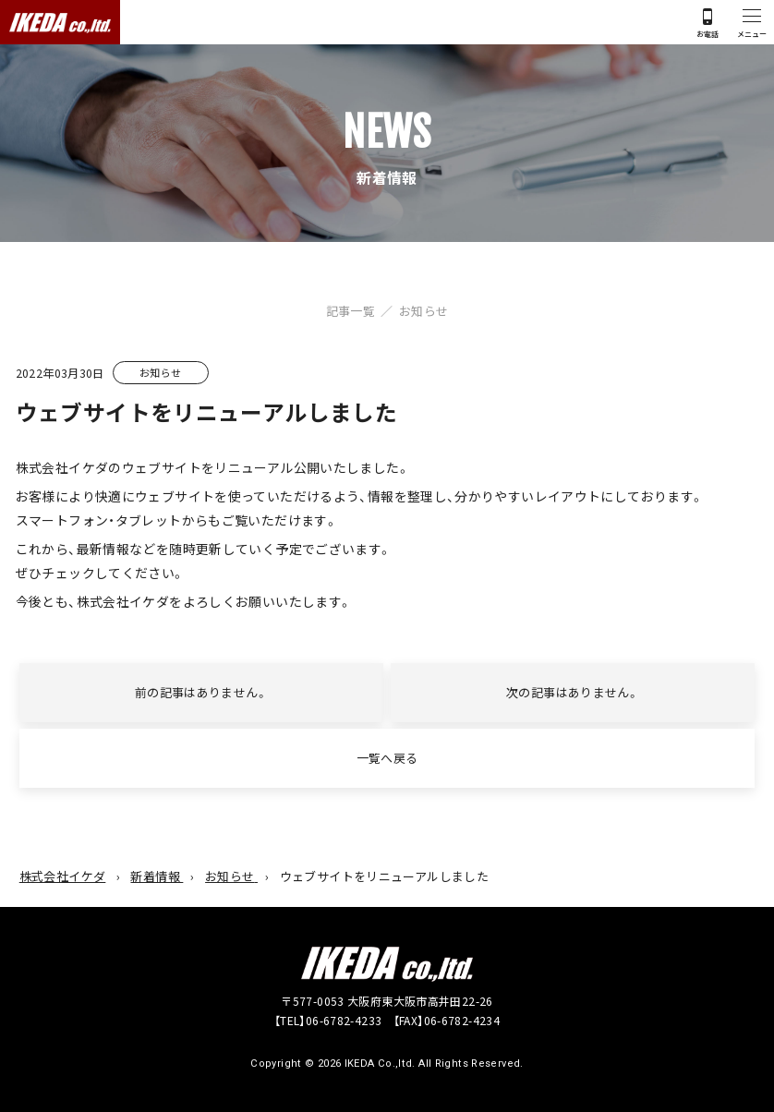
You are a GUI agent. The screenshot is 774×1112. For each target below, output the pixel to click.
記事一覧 (351, 311)
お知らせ (424, 311)
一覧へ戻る (387, 758)
